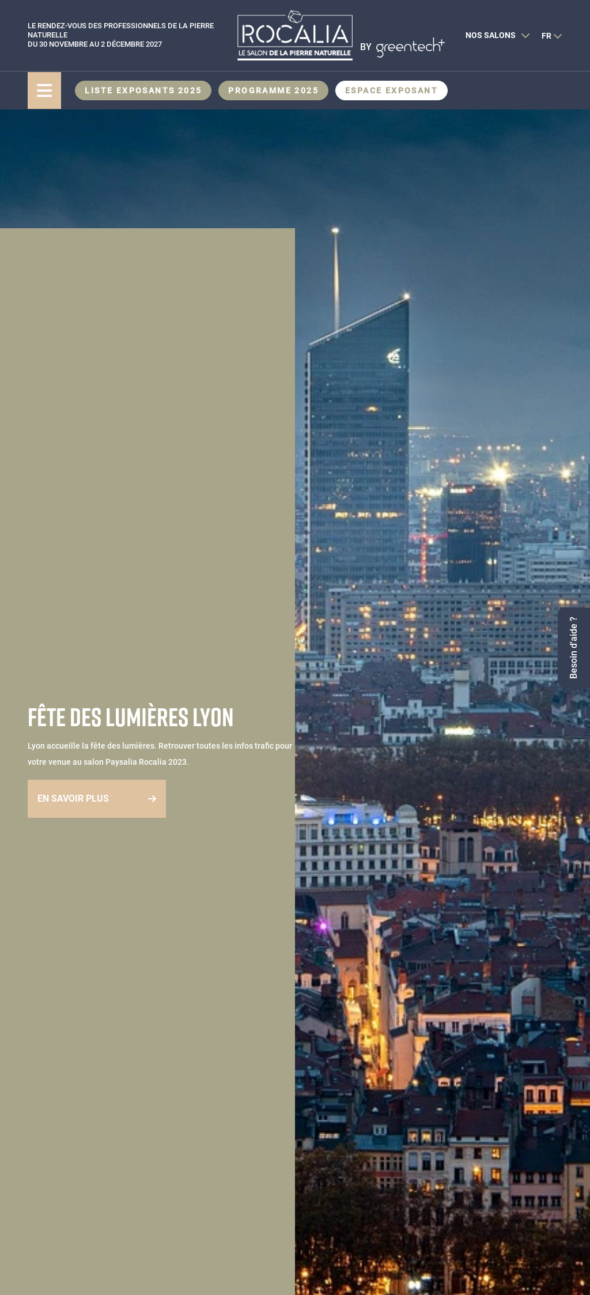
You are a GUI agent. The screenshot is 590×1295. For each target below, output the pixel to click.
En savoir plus (73, 798)
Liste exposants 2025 (143, 90)
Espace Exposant (391, 90)
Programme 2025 (273, 90)
